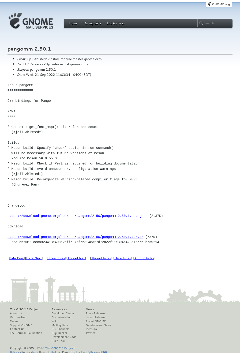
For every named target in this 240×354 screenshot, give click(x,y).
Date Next (33, 258)
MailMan (81, 352)
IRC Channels (60, 329)
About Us (16, 313)
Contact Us (17, 329)
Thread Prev (56, 258)
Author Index (144, 258)
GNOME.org (221, 4)
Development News (98, 325)
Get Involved (18, 317)
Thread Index (101, 258)
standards (32, 352)
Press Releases (95, 313)
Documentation (61, 317)
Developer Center (63, 313)
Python (91, 352)
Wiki (54, 321)
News (90, 309)
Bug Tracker (59, 333)
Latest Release (95, 317)
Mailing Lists (92, 23)
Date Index (122, 258)
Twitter (90, 333)
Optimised (16, 352)
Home (73, 23)
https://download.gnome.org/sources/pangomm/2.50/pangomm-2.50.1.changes (76, 216)
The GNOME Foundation (26, 333)
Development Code (64, 337)
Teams (14, 321)
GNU (104, 352)
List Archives (116, 23)
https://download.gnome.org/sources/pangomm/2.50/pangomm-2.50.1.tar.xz (75, 237)
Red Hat (56, 352)
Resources (59, 309)
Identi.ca (91, 329)
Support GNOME (21, 325)
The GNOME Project (25, 309)
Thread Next (77, 258)
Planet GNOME (96, 321)
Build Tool (58, 341)
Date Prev (16, 258)
